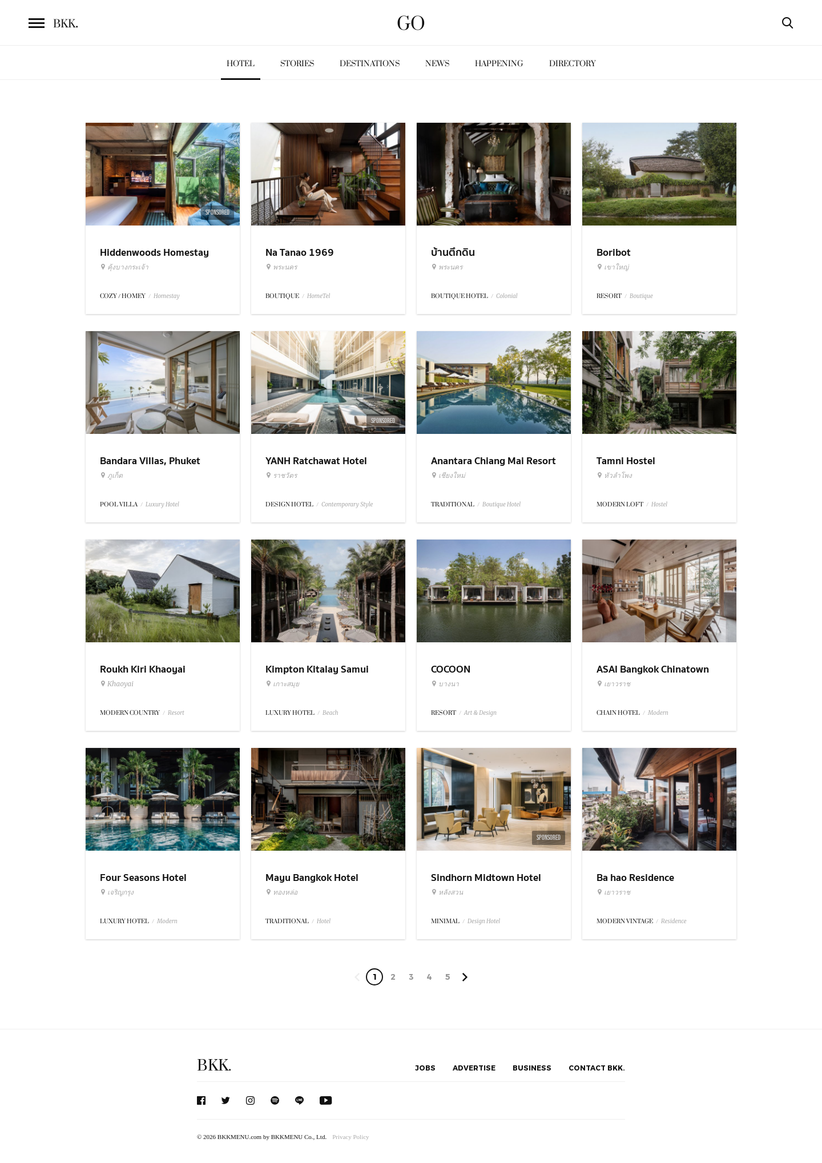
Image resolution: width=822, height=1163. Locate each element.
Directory (572, 64)
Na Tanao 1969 (299, 252)
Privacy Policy (350, 1136)
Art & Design (480, 713)
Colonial (507, 296)
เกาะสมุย (282, 684)
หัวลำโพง (614, 475)
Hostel (659, 504)
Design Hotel (484, 921)
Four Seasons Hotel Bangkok (143, 885)
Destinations (370, 64)
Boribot (614, 252)
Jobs (425, 1068)
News (437, 64)
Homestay (167, 296)
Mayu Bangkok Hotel (311, 878)
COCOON (450, 669)
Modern (658, 713)
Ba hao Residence (635, 878)
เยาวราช (613, 684)
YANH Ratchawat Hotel (316, 461)
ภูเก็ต (111, 475)
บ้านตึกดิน (453, 252)
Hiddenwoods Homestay (154, 252)
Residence (674, 921)
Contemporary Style (347, 504)
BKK (65, 24)
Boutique (641, 296)
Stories (297, 64)
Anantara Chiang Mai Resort (493, 461)
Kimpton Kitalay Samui (317, 669)
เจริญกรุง (117, 892)
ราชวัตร (281, 475)
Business (532, 1068)
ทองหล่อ (281, 892)
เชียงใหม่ (448, 475)
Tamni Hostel (626, 461)
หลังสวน (447, 892)
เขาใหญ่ (612, 267)
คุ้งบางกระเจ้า (124, 267)
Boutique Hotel (501, 504)
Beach (331, 713)
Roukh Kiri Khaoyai (143, 669)
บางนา (445, 684)
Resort (176, 713)
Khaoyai (117, 684)
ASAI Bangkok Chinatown (653, 669)
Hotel (241, 64)
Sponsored (217, 212)
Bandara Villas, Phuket (150, 461)
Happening (499, 64)
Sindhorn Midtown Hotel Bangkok (486, 885)
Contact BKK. (597, 1068)
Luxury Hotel (162, 504)
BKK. (214, 1066)
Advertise (474, 1068)
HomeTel (319, 296)
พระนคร (281, 267)
